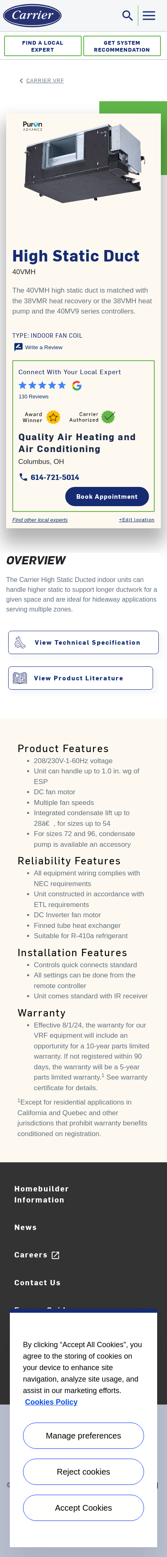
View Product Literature (79, 677)
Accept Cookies (83, 1507)
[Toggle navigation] (128, 15)
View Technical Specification (88, 642)
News (25, 1227)
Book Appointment (107, 496)
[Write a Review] (38, 347)
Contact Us (37, 1282)
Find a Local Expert (43, 46)
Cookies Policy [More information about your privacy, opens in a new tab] (51, 1402)
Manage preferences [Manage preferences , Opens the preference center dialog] (83, 1435)
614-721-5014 (48, 477)
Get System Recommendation (122, 46)
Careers (37, 1254)
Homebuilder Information (41, 1194)
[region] (83, 1428)
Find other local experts (40, 520)
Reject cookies (83, 1471)
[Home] (31, 15)
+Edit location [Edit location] (137, 519)
